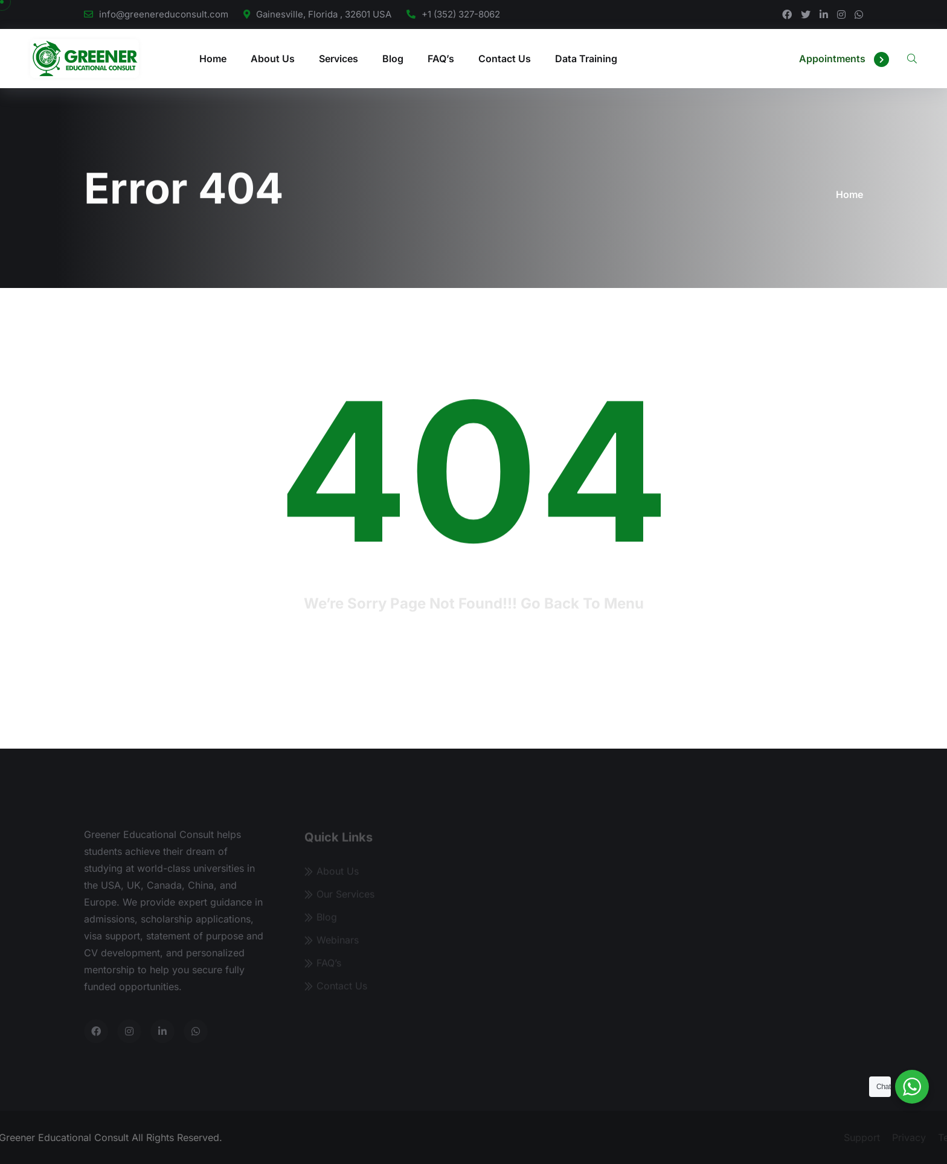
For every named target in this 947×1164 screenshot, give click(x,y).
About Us (273, 59)
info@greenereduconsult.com (163, 14)
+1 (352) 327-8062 (461, 14)
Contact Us (504, 59)
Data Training (586, 59)
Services (338, 59)
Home (212, 59)
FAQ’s (441, 59)
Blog (392, 59)
